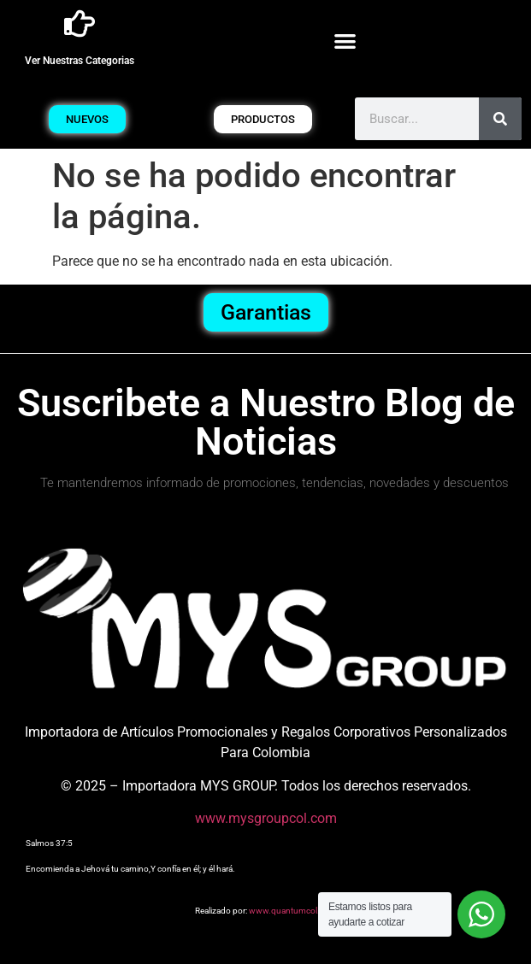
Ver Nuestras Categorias (79, 61)
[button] (345, 40)
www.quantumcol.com (293, 910)
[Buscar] (500, 118)
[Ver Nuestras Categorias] (79, 24)
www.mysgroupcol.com (266, 818)
